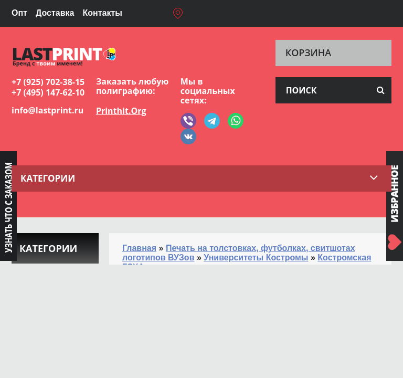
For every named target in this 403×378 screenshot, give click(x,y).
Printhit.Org (121, 111)
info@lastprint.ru (47, 110)
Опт (19, 12)
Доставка (55, 12)
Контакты (102, 12)
